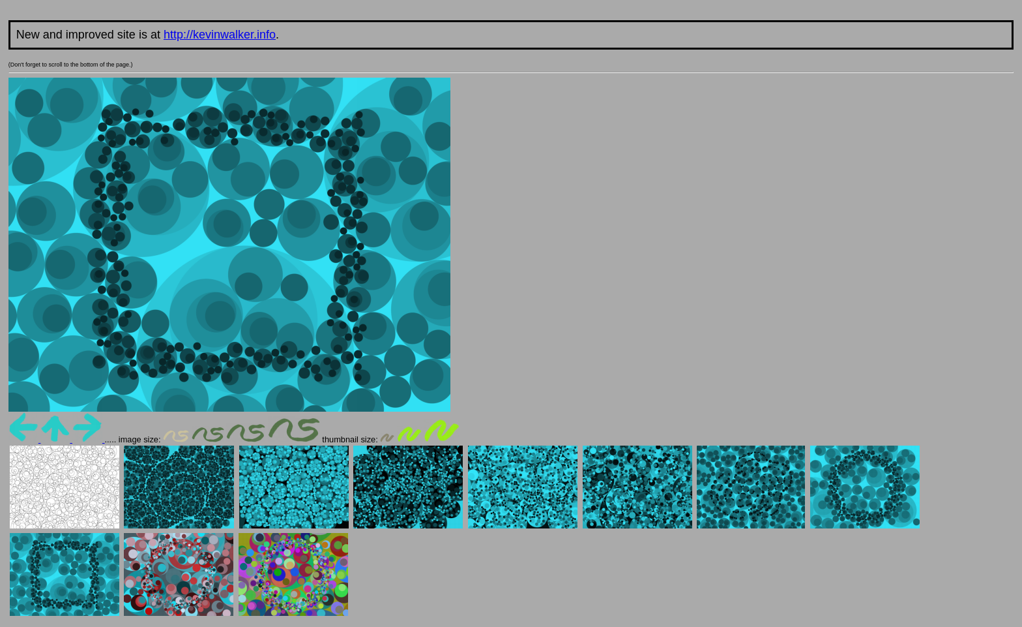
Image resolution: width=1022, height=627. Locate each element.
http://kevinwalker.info (220, 34)
